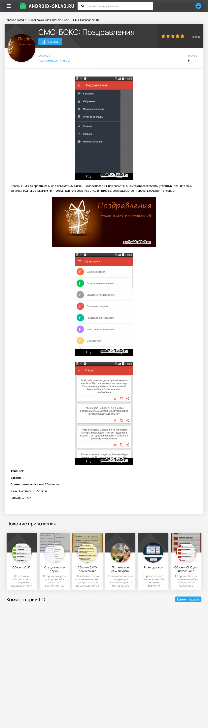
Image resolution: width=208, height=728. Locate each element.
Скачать (50, 42)
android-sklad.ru (17, 20)
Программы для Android (45, 20)
